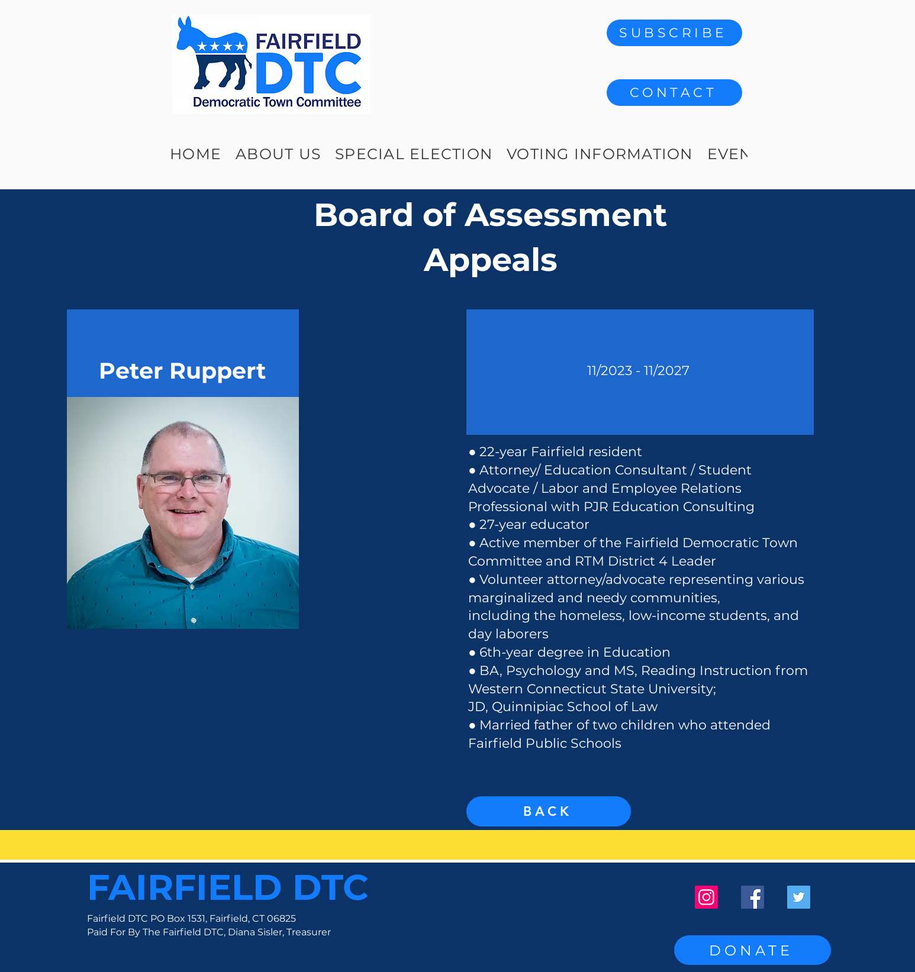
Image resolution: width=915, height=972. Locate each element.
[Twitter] (798, 897)
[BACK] (548, 811)
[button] (674, 92)
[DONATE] (752, 950)
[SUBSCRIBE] (674, 33)
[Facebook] (752, 897)
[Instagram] (706, 897)
